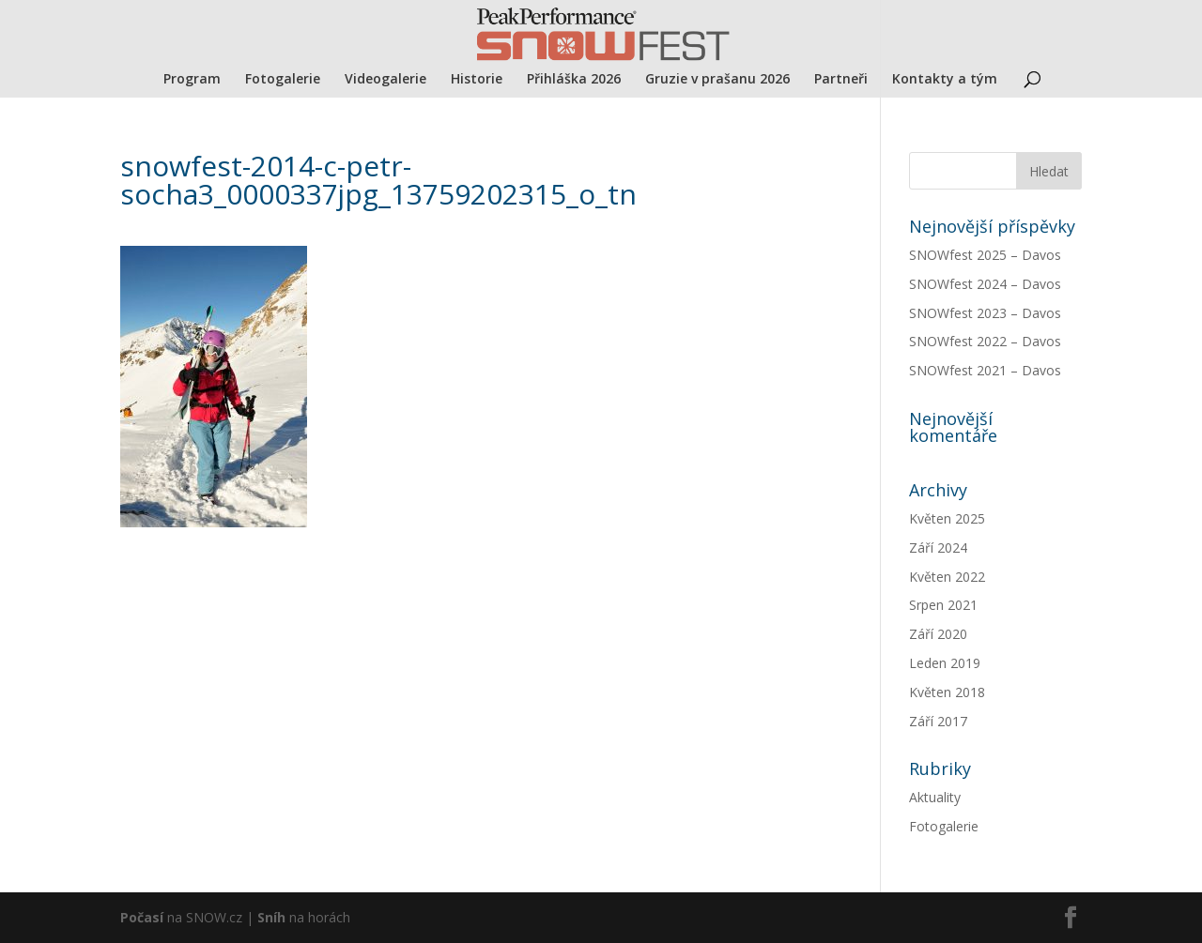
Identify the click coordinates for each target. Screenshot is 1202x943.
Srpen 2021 (943, 605)
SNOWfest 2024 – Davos (985, 284)
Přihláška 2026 (574, 79)
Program (192, 79)
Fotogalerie (282, 79)
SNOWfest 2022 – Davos (985, 341)
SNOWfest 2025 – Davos (985, 255)
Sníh (271, 917)
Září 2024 (938, 547)
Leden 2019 (944, 663)
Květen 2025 (947, 518)
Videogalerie (385, 79)
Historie (476, 79)
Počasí (141, 917)
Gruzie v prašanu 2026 (717, 79)
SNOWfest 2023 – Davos (985, 313)
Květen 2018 (947, 692)
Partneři (841, 79)
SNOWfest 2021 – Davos (985, 370)
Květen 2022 (947, 577)
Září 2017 (938, 721)
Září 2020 (938, 634)
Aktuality (935, 797)
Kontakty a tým (944, 79)
